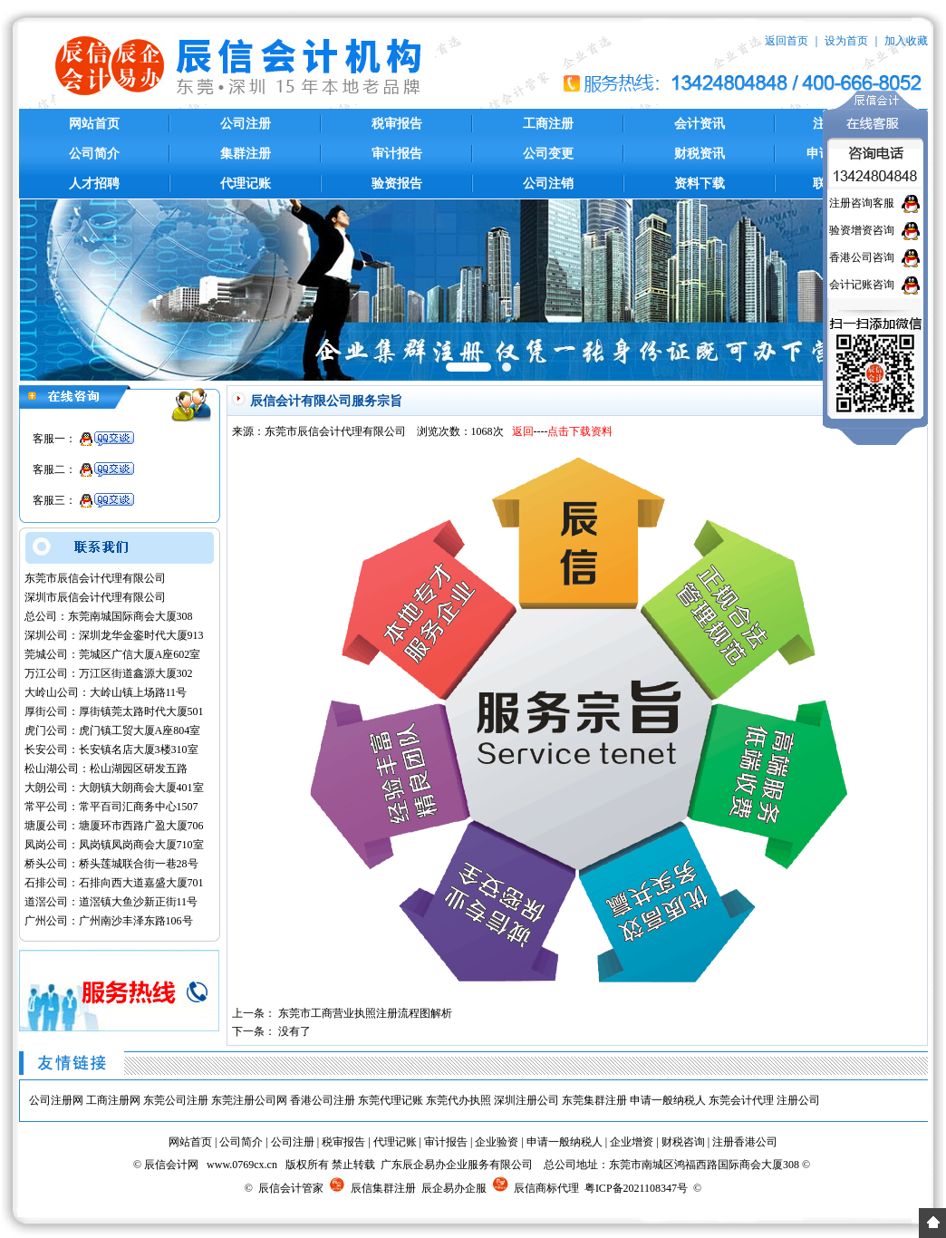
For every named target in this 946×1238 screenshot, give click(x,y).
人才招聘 (94, 183)
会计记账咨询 (861, 284)
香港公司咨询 (861, 257)
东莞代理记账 (390, 1100)
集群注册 (245, 153)
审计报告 (397, 153)
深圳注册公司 (526, 1100)
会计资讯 (699, 124)
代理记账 (245, 183)
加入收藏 (906, 40)
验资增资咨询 (861, 230)
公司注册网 (56, 1100)
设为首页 (846, 40)
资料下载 (699, 183)
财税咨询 (683, 1142)
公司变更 (548, 153)
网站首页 (94, 124)
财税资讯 (699, 153)
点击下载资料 (580, 431)
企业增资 (631, 1142)
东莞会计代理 (741, 1100)
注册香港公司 (744, 1142)
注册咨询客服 (861, 203)
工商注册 (548, 124)
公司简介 (94, 153)
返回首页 (786, 40)
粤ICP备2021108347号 (636, 1188)
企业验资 (496, 1142)
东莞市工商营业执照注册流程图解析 (365, 1013)
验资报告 (397, 183)
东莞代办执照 (458, 1100)
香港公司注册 (322, 1100)
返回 (523, 431)
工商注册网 (113, 1100)
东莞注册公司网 (249, 1100)
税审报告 (397, 124)
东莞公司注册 (175, 1100)
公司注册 (245, 124)
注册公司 (798, 1100)
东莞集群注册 (594, 1100)
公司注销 (548, 183)
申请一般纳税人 (668, 1100)
